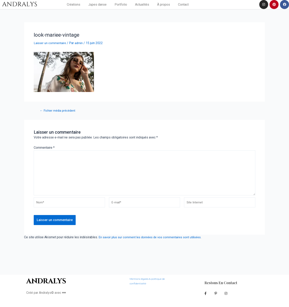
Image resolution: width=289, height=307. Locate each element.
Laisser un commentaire (50, 43)
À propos (163, 4)
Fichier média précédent (59, 110)
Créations (73, 4)
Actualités (142, 4)
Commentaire (44, 147)
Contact (183, 4)
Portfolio (121, 4)
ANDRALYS (47, 277)
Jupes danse (97, 4)
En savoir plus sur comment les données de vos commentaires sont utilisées (153, 240)
